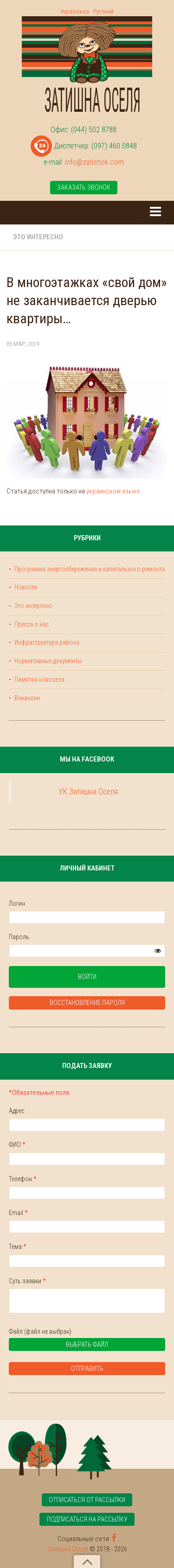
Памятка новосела (38, 679)
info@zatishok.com (94, 161)
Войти (87, 976)
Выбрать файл (62, 1346)
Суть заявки (27, 1281)
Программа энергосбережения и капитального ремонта (89, 569)
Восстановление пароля (87, 1002)
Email (18, 1213)
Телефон (23, 1179)
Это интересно (38, 237)
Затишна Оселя (67, 1549)
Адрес (16, 1110)
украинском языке (113, 491)
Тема (17, 1246)
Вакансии (26, 698)
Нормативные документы (47, 661)
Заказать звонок (83, 187)
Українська (74, 11)
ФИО (17, 1144)
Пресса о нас (31, 624)
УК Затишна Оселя (88, 791)
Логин (17, 903)
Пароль (19, 937)
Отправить (87, 1368)
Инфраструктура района (46, 642)
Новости (25, 587)
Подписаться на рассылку (87, 1519)
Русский (103, 11)
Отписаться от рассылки (87, 1500)
